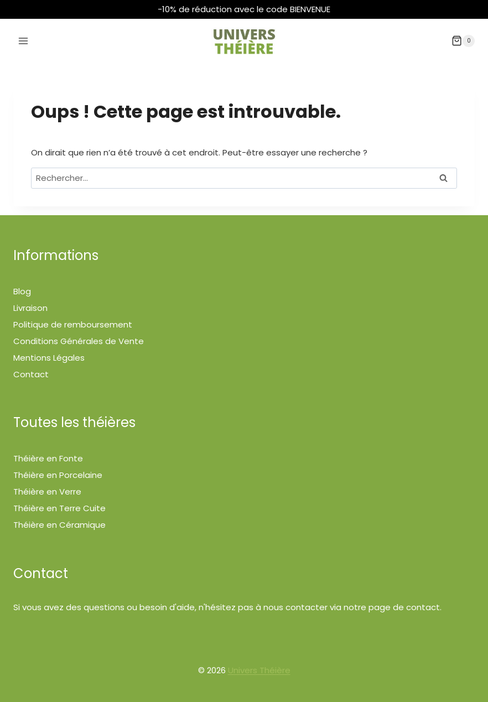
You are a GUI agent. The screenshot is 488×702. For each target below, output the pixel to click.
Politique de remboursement (72, 324)
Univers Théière (259, 670)
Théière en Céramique (59, 525)
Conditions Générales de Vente (78, 341)
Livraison (30, 308)
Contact (31, 374)
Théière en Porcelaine (57, 475)
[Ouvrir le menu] (23, 40)
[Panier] (463, 41)
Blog (22, 291)
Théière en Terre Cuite (59, 508)
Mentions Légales (49, 357)
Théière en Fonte (48, 458)
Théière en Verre (47, 491)
